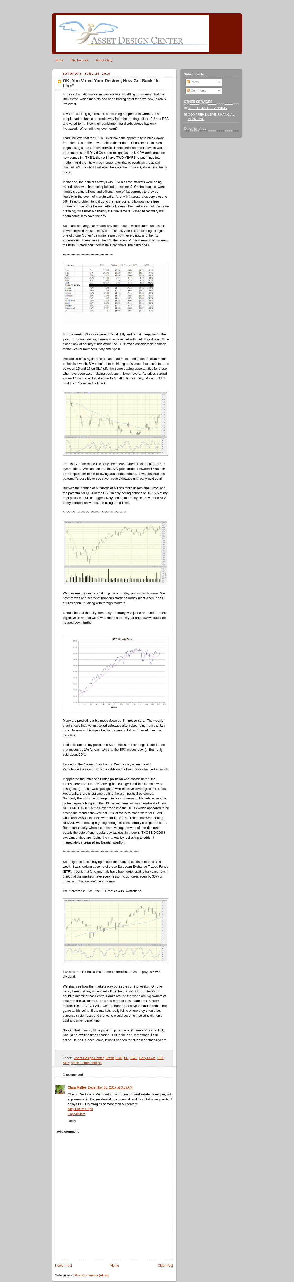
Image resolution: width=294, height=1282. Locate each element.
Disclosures (79, 60)
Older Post (165, 1265)
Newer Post (63, 1265)
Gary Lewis (147, 1058)
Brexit (109, 1058)
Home (58, 60)
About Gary (104, 60)
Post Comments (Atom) (92, 1275)
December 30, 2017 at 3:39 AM (110, 1087)
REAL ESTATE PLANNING (207, 108)
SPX (160, 1058)
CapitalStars (76, 1114)
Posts (193, 82)
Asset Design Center (88, 1058)
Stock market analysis (86, 1063)
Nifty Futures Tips (80, 1109)
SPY (66, 1063)
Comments (196, 90)
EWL (133, 1058)
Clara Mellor (77, 1087)
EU (126, 1058)
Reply (72, 1121)
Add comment (68, 1131)
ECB (119, 1058)
